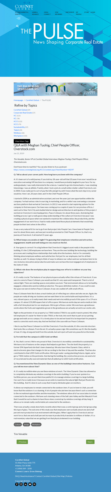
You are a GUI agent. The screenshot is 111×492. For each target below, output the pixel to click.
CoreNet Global (32, 100)
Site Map (61, 476)
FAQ (17, 476)
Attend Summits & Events (21, 13)
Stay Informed (58, 13)
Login (93, 12)
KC (15, 115)
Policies (69, 476)
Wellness (17, 133)
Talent (16, 130)
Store (86, 12)
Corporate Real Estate (23, 112)
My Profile (78, 13)
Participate (70, 12)
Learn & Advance (35, 13)
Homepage (18, 100)
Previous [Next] (22, 442)
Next (90, 442)
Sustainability (19, 127)
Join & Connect (47, 13)
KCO (16, 121)
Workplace (18, 136)
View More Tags (22, 141)
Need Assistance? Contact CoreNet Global (38, 476)
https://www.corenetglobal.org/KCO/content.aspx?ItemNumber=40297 (44, 169)
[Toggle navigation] (18, 18)
